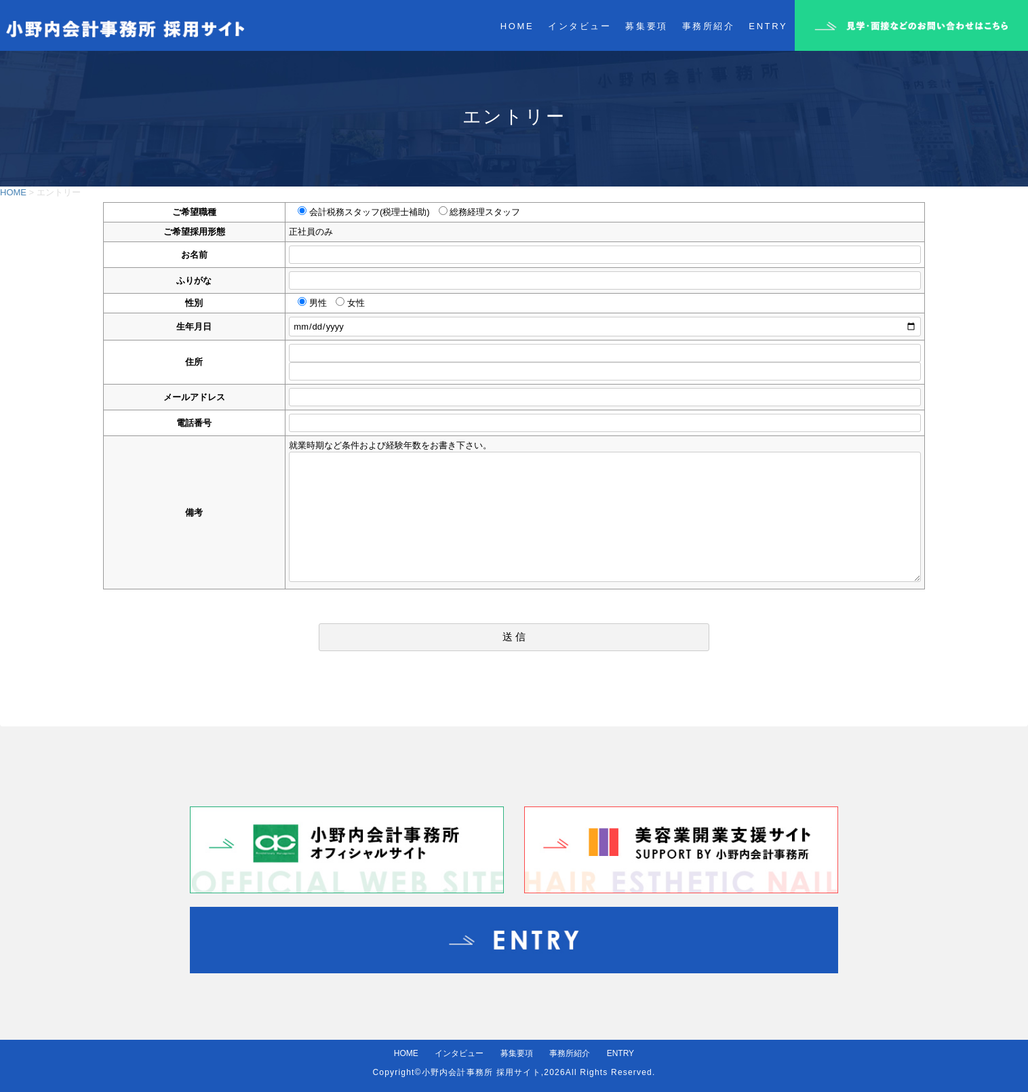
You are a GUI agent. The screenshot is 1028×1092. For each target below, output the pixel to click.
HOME (13, 192)
